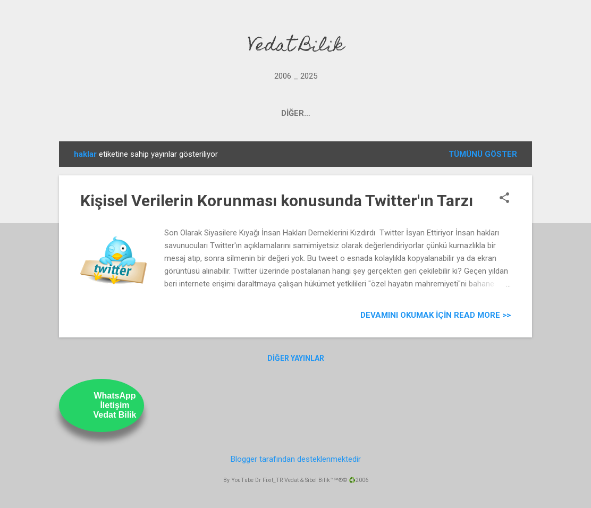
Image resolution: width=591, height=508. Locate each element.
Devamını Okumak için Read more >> (435, 315)
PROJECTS (199, 113)
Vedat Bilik (296, 47)
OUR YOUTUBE (268, 113)
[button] (504, 198)
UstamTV (334, 113)
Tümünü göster (483, 154)
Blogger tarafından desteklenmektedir (296, 459)
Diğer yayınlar (295, 358)
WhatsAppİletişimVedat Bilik (115, 405)
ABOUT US (393, 113)
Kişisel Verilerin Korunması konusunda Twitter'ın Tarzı (276, 200)
